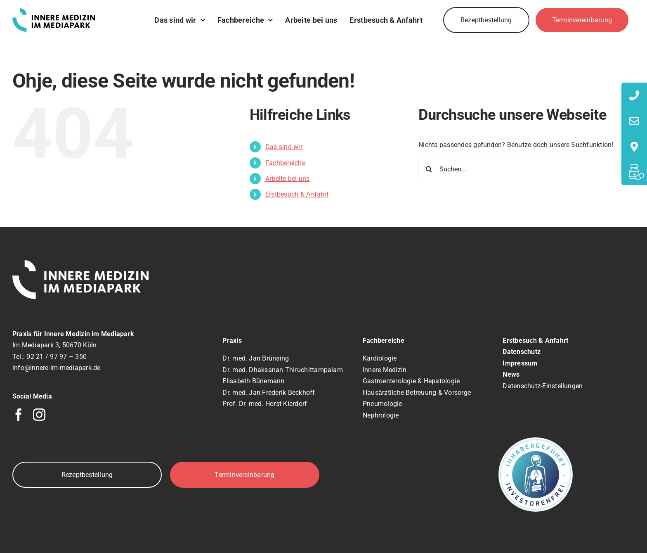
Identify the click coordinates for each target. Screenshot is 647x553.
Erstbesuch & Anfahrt (297, 194)
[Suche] (428, 169)
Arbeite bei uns (287, 179)
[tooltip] (634, 95)
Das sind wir (283, 147)
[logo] (53, 11)
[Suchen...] (518, 169)
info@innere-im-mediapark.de (56, 368)
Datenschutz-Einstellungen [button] (543, 386)
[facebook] (18, 414)
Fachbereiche (285, 163)
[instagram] (39, 414)
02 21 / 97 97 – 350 (56, 357)
